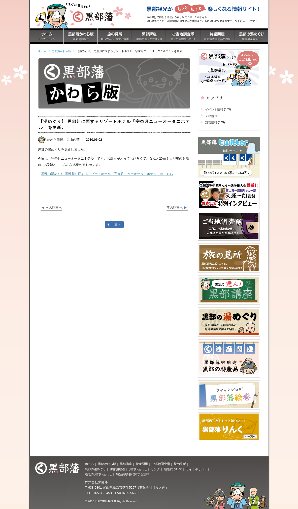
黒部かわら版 (107, 464)
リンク (155, 469)
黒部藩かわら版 (61, 51)
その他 (209, 116)
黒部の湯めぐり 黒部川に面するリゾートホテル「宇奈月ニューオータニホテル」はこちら (107, 174)
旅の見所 (180, 464)
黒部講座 (126, 464)
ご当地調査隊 (161, 464)
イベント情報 (214, 109)
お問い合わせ (138, 469)
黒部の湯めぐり (95, 469)
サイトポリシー (196, 469)
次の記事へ (54, 207)
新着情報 (211, 122)
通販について (173, 469)
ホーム (89, 464)
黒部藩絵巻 (117, 469)
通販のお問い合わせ (98, 474)
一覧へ (116, 224)
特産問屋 (142, 464)
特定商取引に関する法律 (132, 474)
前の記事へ (175, 207)
